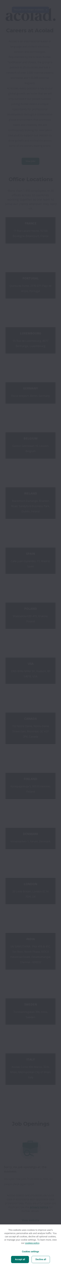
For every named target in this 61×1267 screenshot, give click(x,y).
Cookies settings (30, 1251)
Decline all (40, 1259)
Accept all (20, 1259)
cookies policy (32, 1243)
